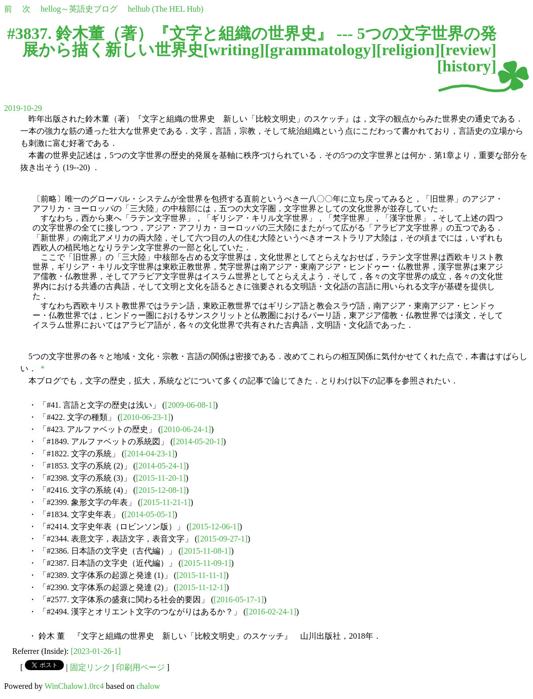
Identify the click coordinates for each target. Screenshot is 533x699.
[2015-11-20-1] (161, 478)
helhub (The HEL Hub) (165, 9)
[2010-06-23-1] (145, 417)
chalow (148, 686)
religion (408, 50)
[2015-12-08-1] (161, 490)
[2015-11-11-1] (201, 575)
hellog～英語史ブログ (79, 9)
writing (233, 50)
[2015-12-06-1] (214, 526)
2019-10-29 (23, 108)
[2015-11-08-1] (206, 551)
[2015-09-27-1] (222, 538)
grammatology (320, 50)
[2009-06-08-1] (190, 405)
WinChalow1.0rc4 (74, 686)
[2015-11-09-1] (206, 563)
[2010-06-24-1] (186, 429)
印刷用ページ (140, 667)
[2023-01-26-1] (96, 651)
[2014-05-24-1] (161, 465)
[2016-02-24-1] (271, 611)
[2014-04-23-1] (149, 453)
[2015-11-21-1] (165, 502)
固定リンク (90, 667)
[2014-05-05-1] (149, 514)
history (466, 66)
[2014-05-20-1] (198, 441)
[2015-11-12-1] (201, 587)
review (468, 50)
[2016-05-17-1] (239, 599)
